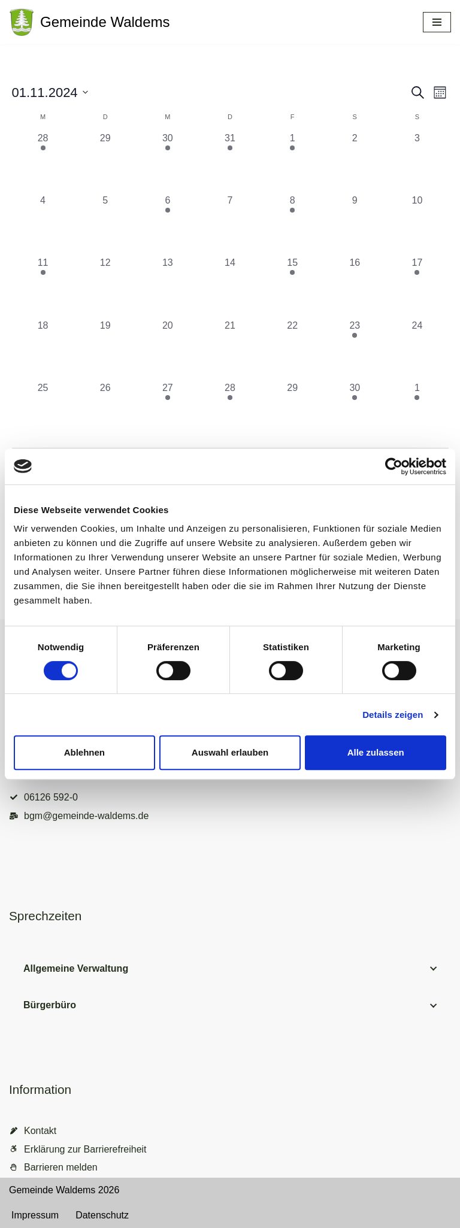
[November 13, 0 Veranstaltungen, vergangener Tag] (168, 287)
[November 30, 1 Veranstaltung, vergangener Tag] (354, 412)
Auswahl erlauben (230, 752)
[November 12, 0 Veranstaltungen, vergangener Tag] (105, 287)
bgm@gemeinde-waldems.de (86, 816)
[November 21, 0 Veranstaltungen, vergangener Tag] (230, 350)
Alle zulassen (375, 752)
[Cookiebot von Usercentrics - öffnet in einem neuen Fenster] (393, 466)
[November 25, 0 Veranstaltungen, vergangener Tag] (43, 412)
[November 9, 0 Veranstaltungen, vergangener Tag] (354, 224)
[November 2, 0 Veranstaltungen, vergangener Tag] (354, 162)
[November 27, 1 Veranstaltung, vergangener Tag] (168, 412)
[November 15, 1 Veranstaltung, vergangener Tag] (292, 287)
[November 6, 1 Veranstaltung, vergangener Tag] (168, 224)
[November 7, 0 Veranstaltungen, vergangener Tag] (230, 224)
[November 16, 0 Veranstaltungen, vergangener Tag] (354, 287)
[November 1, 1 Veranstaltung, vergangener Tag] (292, 162)
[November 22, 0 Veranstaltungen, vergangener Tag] (292, 350)
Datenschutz (102, 1215)
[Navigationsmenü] (437, 22)
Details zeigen (392, 714)
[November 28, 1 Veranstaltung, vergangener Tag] (230, 412)
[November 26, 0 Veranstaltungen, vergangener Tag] (105, 412)
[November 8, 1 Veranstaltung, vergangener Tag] (292, 224)
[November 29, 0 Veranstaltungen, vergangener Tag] (292, 412)
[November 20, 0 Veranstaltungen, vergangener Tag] (168, 350)
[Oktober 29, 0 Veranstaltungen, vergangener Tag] (105, 162)
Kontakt (40, 1131)
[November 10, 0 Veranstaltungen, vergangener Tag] (417, 224)
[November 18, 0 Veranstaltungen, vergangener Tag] (43, 350)
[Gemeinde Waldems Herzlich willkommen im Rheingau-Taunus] (89, 22)
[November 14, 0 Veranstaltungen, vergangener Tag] (230, 287)
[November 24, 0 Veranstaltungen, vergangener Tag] (417, 350)
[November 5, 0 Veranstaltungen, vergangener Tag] (105, 224)
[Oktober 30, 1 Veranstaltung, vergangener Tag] (168, 162)
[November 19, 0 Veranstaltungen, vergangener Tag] (105, 350)
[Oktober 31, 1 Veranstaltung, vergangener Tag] (230, 162)
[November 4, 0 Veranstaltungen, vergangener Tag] (43, 224)
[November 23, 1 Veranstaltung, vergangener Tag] (354, 350)
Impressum (35, 1215)
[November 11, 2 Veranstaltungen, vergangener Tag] (43, 287)
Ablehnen (84, 752)
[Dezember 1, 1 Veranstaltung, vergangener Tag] (417, 412)
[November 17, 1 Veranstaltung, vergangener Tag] (417, 287)
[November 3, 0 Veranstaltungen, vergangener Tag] (417, 162)
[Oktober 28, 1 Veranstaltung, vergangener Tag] (43, 162)
